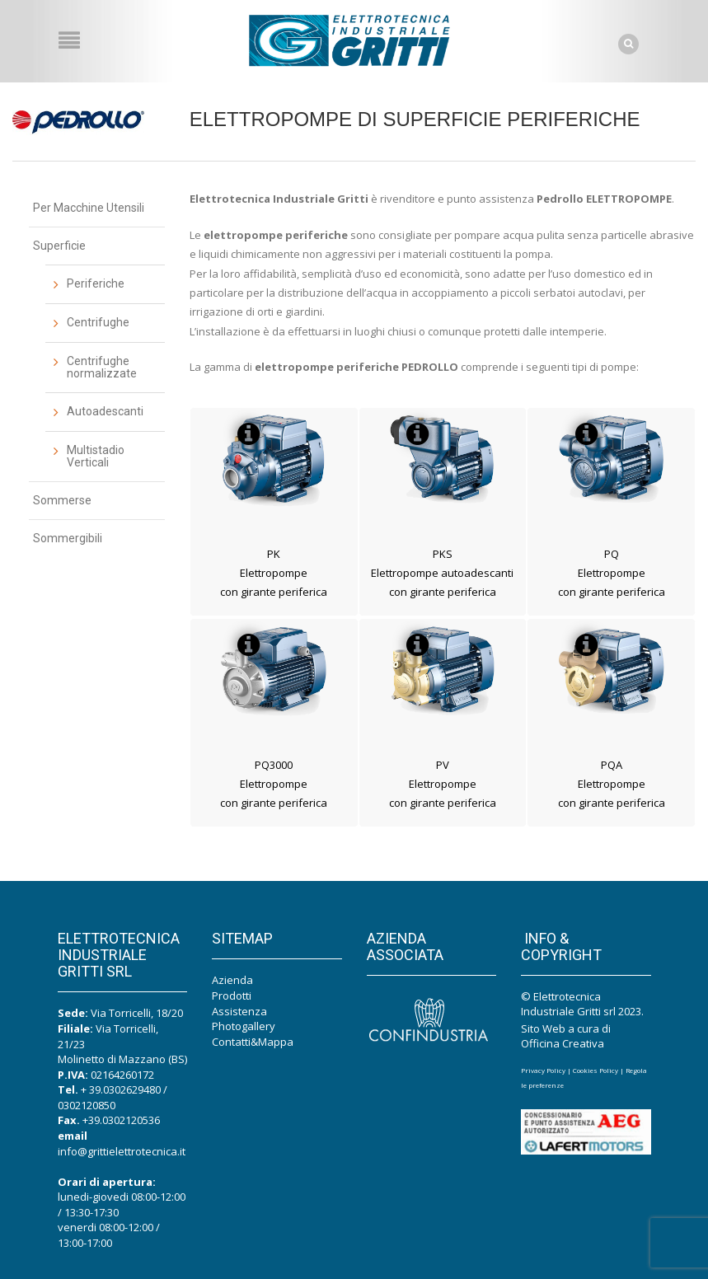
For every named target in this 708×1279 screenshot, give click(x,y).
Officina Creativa (562, 1043)
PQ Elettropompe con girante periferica (611, 573)
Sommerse (62, 500)
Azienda (232, 979)
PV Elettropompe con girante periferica (442, 784)
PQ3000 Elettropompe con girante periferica (273, 784)
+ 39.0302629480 (121, 1089)
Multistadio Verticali (95, 456)
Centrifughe (98, 322)
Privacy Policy (543, 1070)
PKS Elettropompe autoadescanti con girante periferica (442, 573)
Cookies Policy (595, 1070)
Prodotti (231, 995)
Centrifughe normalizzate (102, 367)
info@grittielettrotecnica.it (121, 1151)
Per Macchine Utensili (88, 207)
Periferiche (95, 283)
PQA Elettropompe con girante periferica (611, 784)
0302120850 (86, 1105)
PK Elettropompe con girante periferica (273, 573)
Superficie (59, 245)
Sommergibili (67, 538)
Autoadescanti (105, 411)
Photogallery (243, 1026)
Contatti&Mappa (252, 1041)
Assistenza (239, 1011)
